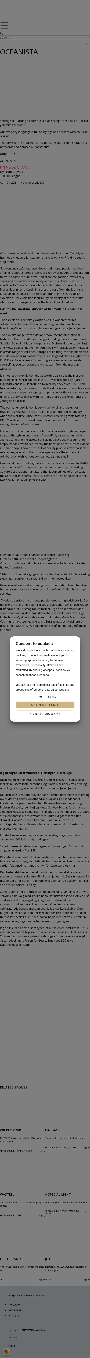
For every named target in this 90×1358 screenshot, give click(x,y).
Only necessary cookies (45, 714)
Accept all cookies (45, 705)
